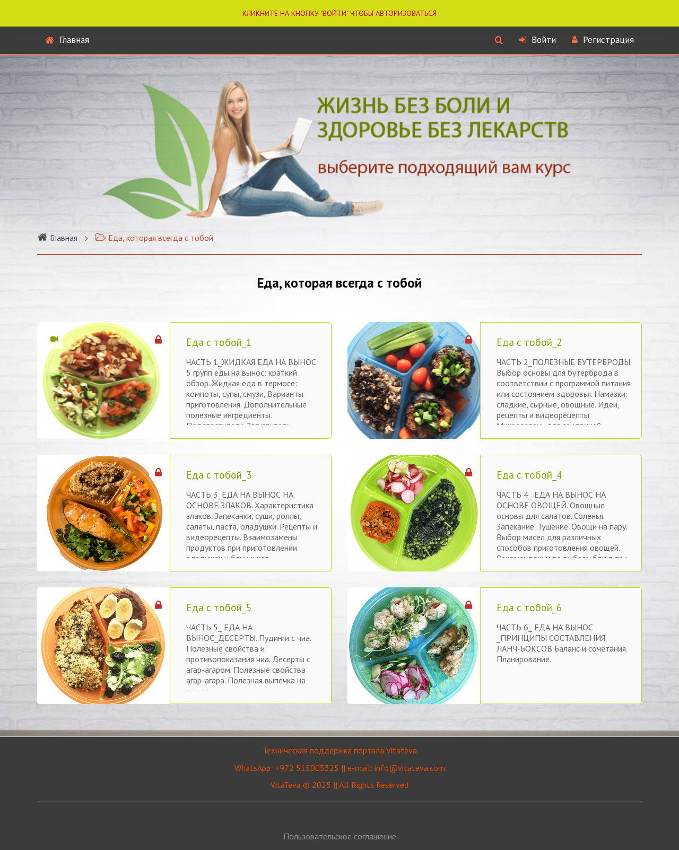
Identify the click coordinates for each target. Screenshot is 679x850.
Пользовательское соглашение (339, 836)
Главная (67, 40)
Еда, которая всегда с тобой (154, 237)
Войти (537, 40)
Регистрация (603, 40)
